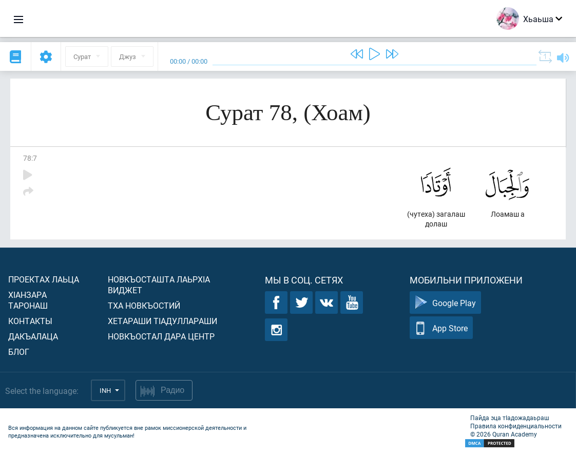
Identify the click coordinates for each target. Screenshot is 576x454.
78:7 (30, 158)
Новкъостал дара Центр (161, 336)
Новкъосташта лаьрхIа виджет (159, 284)
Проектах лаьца (43, 279)
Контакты (30, 320)
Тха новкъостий (144, 305)
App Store (441, 328)
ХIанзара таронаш (28, 300)
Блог (18, 351)
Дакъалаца (33, 336)
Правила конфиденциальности (516, 426)
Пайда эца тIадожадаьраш (509, 417)
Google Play (445, 303)
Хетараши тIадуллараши (162, 320)
